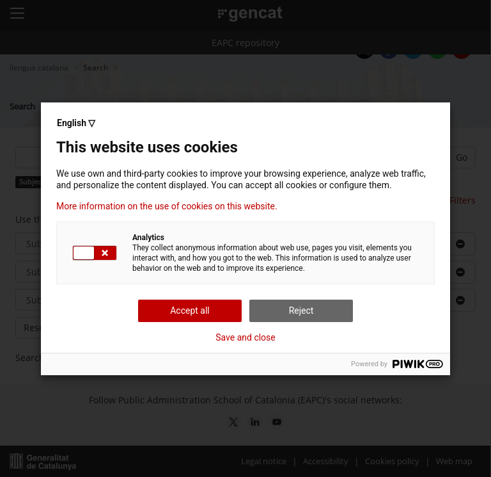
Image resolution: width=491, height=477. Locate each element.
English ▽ (76, 123)
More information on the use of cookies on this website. (166, 206)
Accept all (190, 310)
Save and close (245, 337)
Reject (301, 310)
